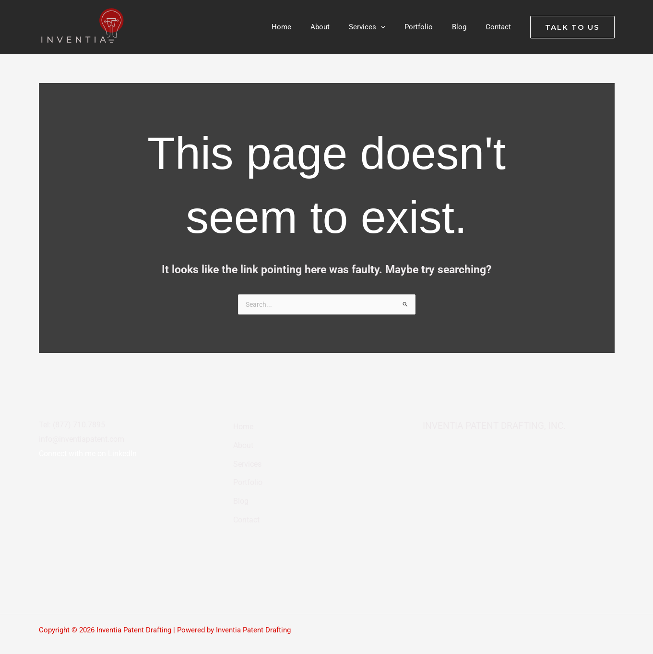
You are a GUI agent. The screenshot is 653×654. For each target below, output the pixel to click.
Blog (239, 486)
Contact (245, 502)
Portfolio (247, 471)
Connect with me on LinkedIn (88, 454)
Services (246, 456)
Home (242, 426)
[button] (397, 27)
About (242, 441)
